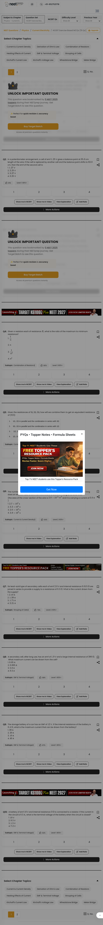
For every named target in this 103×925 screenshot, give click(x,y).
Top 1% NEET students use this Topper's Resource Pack (51, 479)
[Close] (82, 434)
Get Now (51, 489)
